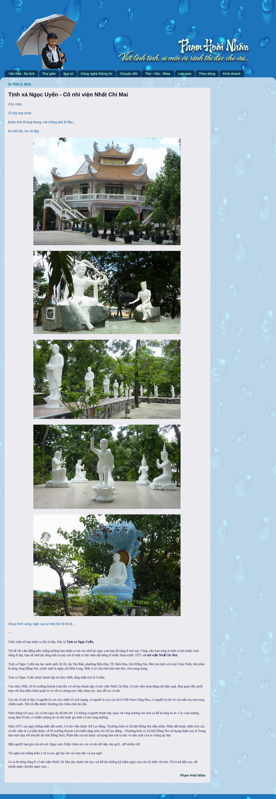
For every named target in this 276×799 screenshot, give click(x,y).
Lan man (185, 74)
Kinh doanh (232, 74)
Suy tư (68, 74)
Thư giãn (49, 74)
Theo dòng (207, 74)
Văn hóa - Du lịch (22, 74)
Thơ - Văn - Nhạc (158, 74)
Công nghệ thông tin (96, 74)
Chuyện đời (129, 74)
